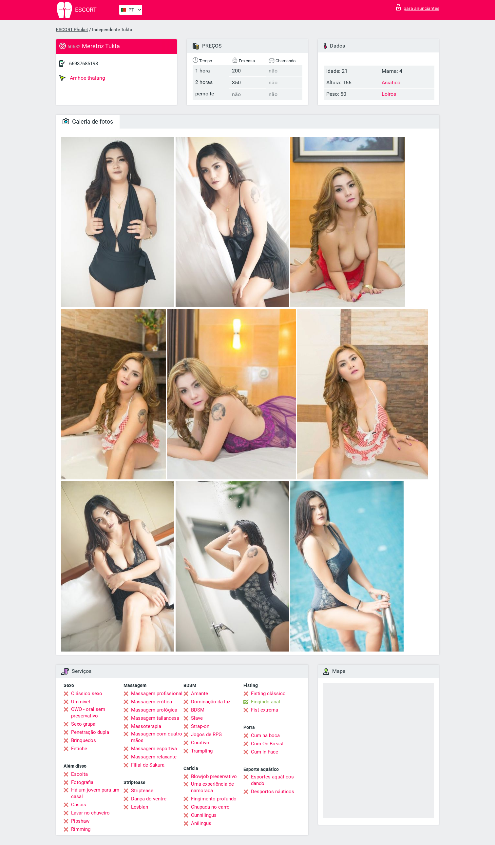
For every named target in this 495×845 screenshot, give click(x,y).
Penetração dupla (90, 732)
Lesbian (139, 807)
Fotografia (82, 782)
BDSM (197, 710)
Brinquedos (83, 740)
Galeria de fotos (88, 121)
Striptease (142, 791)
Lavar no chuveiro (90, 813)
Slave (197, 718)
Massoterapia (146, 726)
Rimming (80, 829)
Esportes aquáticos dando (272, 780)
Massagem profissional (156, 693)
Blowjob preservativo (214, 776)
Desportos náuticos (272, 792)
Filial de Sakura (147, 765)
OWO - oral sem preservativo (88, 712)
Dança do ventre (148, 799)
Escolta (79, 774)
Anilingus (201, 823)
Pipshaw (80, 821)
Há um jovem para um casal (95, 793)
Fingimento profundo (214, 799)
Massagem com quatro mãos (156, 737)
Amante (199, 693)
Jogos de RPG (206, 734)
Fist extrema (264, 710)
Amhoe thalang (82, 78)
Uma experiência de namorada (212, 787)
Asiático (391, 82)
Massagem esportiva (154, 749)
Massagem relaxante (154, 757)
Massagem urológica (154, 710)
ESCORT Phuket (72, 29)
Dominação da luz (210, 702)
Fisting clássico (268, 693)
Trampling (202, 751)
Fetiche (79, 749)
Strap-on (200, 726)
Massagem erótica (151, 702)
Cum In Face (264, 752)
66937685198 (83, 64)
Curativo (200, 743)
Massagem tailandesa (155, 718)
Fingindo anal (265, 702)
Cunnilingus (204, 815)
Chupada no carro (210, 807)
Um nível (80, 702)
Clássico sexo (86, 693)
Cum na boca (265, 735)
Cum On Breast (267, 744)
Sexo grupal (84, 724)
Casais (78, 805)
